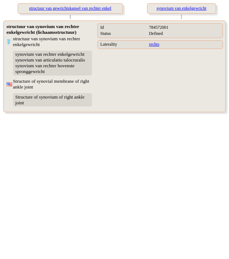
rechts (154, 44)
